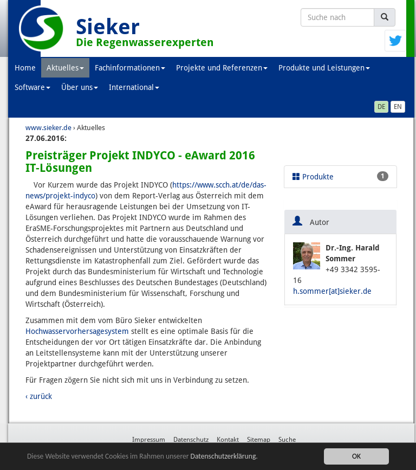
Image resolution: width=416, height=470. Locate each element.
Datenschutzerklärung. (224, 459)
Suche (287, 439)
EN (398, 107)
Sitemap (258, 439)
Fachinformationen (130, 67)
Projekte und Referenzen (222, 67)
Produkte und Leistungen (324, 67)
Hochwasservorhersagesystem (77, 331)
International (134, 87)
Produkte (340, 176)
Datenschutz (191, 439)
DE (381, 107)
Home (25, 67)
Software (32, 87)
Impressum (148, 439)
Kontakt (228, 439)
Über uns (79, 87)
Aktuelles (65, 67)
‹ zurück (38, 396)
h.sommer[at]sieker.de (332, 291)
